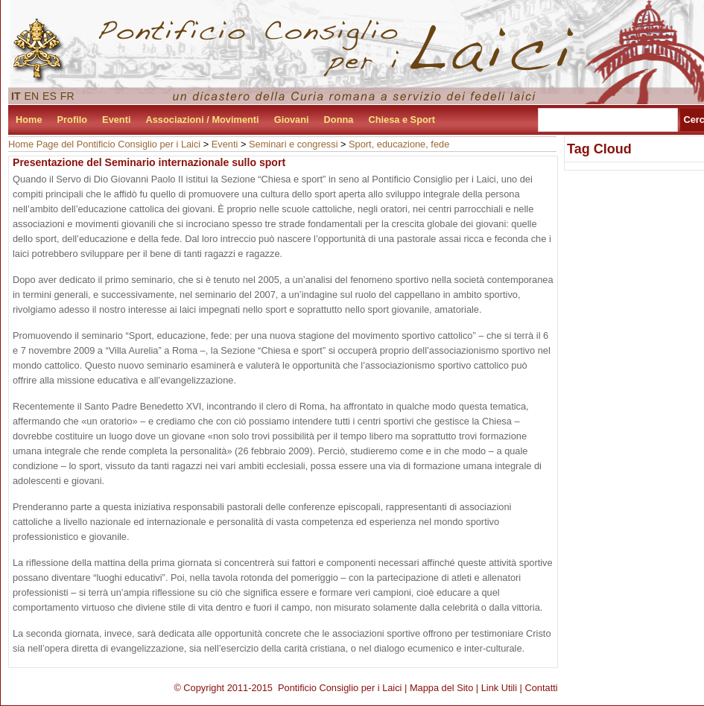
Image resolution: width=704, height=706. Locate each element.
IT (16, 96)
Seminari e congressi (293, 144)
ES (49, 96)
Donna (339, 119)
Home (29, 119)
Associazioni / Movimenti (202, 119)
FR (67, 96)
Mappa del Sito (441, 687)
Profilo (72, 119)
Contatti (541, 687)
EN (32, 96)
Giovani (291, 119)
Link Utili (499, 687)
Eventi (116, 119)
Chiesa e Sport (401, 119)
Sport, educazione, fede (399, 144)
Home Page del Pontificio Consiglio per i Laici (104, 144)
